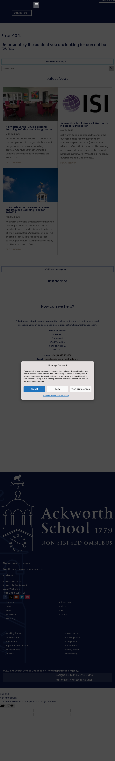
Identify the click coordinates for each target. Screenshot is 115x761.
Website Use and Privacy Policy (56, 396)
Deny (57, 389)
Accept (34, 389)
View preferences (80, 389)
